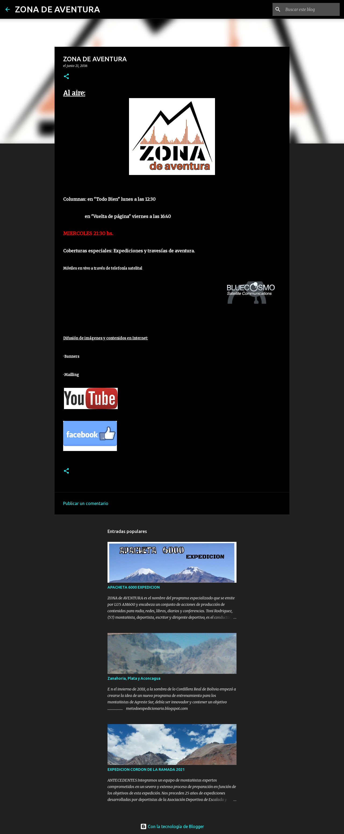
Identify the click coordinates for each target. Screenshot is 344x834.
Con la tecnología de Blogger (172, 826)
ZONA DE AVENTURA (57, 9)
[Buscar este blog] (311, 9)
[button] (66, 76)
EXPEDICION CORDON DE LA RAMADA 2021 (146, 769)
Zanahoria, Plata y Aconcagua (134, 678)
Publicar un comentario (85, 503)
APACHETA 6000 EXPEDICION (134, 587)
